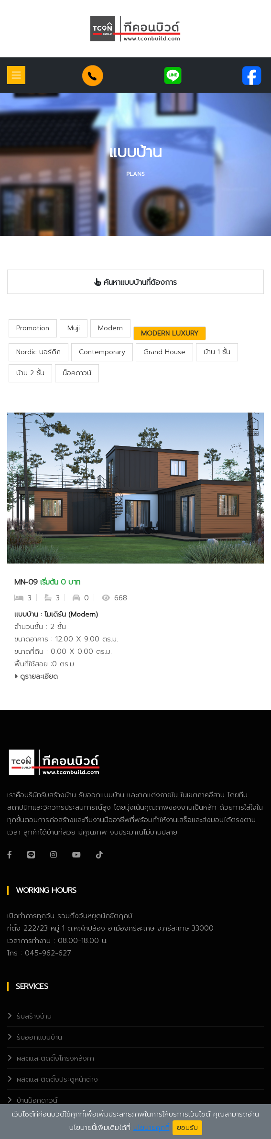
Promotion (32, 328)
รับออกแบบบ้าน (39, 1037)
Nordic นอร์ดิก (38, 352)
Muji (73, 328)
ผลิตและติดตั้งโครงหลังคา (55, 1058)
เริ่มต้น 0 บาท (60, 582)
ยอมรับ (187, 1128)
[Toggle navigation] (16, 75)
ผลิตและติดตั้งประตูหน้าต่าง (57, 1079)
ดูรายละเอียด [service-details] (36, 677)
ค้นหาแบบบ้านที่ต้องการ (135, 282)
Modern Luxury (169, 333)
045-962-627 (48, 953)
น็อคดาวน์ (77, 373)
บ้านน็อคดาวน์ (37, 1100)
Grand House (164, 352)
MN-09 (26, 582)
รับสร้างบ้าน (34, 1016)
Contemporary (102, 352)
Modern (110, 328)
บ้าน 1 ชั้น (217, 352)
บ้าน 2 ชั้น (30, 373)
